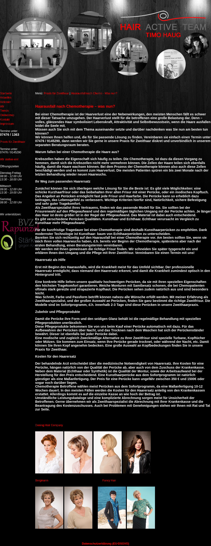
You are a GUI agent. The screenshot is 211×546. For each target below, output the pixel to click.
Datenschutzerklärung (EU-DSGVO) (105, 543)
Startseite (6, 93)
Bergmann (41, 480)
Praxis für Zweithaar (12, 141)
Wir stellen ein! (9, 159)
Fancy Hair (109, 480)
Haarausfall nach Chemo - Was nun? (94, 93)
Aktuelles (5, 97)
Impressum (7, 123)
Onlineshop (7, 115)
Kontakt (5, 119)
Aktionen (5, 102)
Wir (2, 106)
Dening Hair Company (49, 425)
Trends (4, 110)
